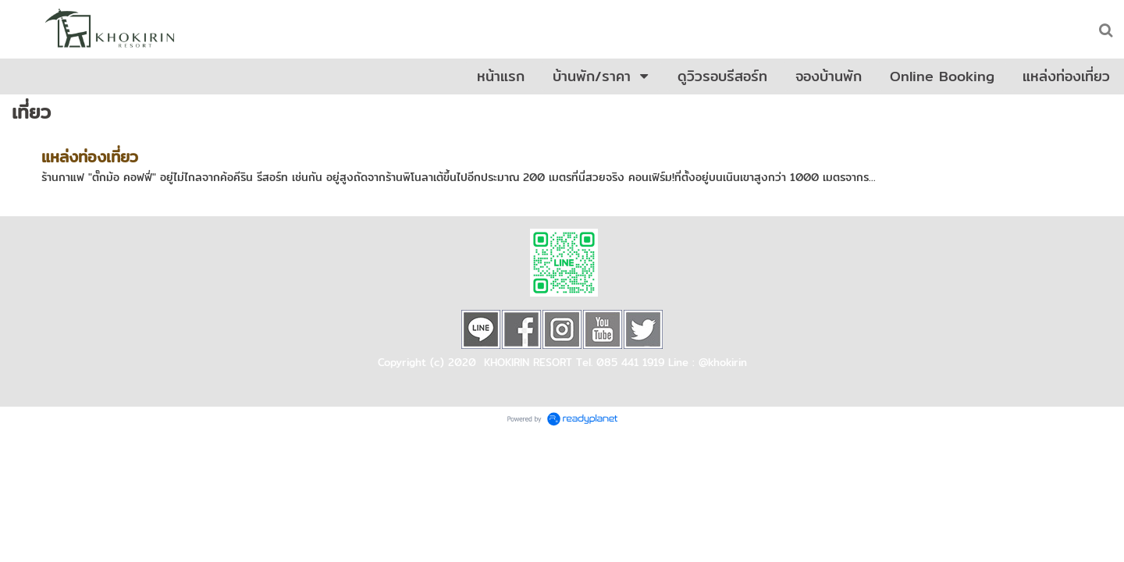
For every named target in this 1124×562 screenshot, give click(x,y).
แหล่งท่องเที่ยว (89, 156)
